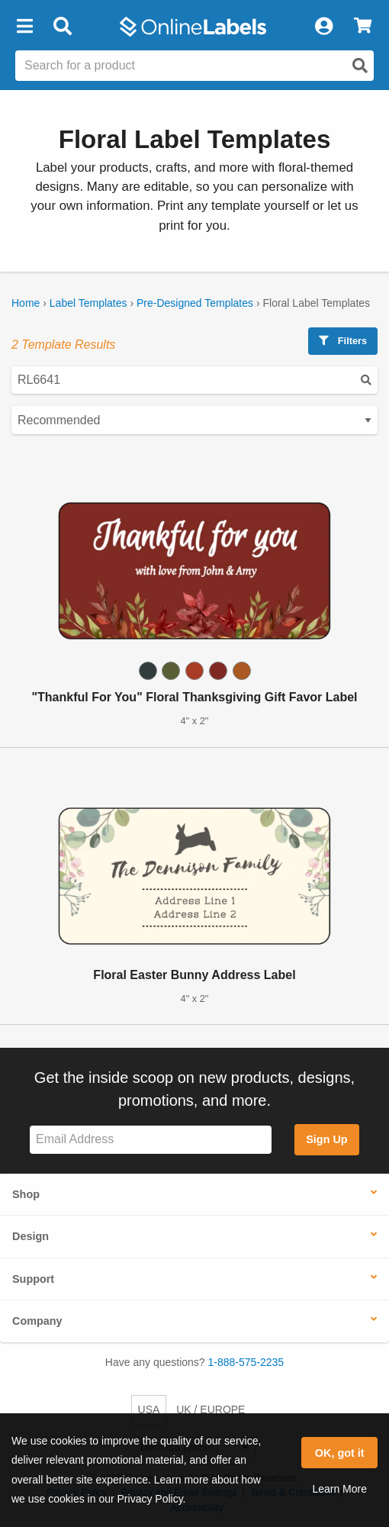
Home (25, 303)
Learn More (339, 1489)
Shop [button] (26, 1194)
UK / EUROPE (210, 1409)
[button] (24, 27)
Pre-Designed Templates (195, 303)
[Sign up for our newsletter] (151, 1140)
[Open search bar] (62, 27)
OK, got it (340, 1453)
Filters (343, 340)
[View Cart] (362, 26)
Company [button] (37, 1321)
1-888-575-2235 (246, 1362)
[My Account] (323, 27)
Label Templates (88, 303)
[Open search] (360, 65)
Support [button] (33, 1279)
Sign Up (326, 1139)
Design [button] (30, 1236)
